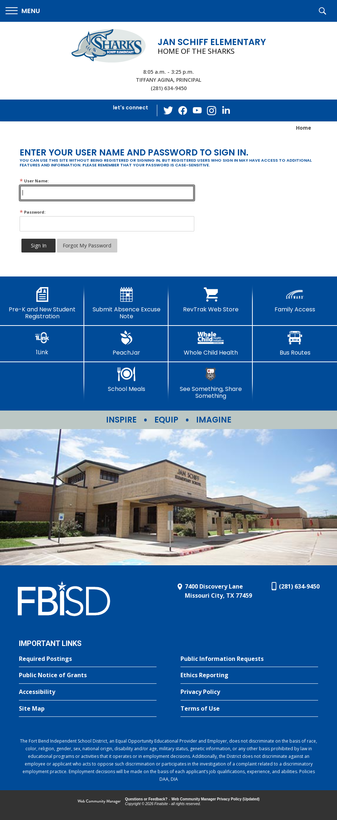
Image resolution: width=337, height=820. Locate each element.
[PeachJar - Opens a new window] (126, 343)
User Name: (34, 180)
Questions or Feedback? (146, 799)
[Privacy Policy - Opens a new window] (249, 692)
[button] (22, 11)
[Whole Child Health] (210, 343)
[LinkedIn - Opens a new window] (226, 110)
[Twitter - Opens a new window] (168, 110)
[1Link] (42, 343)
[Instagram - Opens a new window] (211, 110)
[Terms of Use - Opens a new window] (249, 708)
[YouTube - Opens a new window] (197, 110)
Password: (32, 212)
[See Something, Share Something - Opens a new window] (210, 383)
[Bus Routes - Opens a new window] (294, 343)
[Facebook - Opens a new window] (182, 110)
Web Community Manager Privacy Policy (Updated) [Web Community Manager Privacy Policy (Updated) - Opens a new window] (215, 799)
